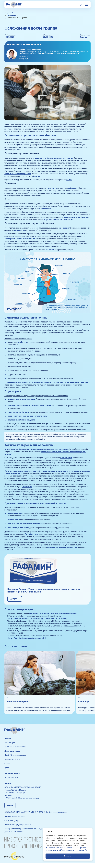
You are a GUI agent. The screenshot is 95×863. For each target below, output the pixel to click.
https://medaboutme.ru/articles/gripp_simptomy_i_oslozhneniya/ (38, 619)
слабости (22, 342)
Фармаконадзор (11, 821)
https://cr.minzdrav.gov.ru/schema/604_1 (27, 638)
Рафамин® (27, 487)
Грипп (6, 768)
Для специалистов (12, 751)
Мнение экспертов (12, 759)
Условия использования (14, 816)
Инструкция (9, 743)
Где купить (15, 599)
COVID (7, 764)
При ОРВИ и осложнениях (15, 755)
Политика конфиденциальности (17, 825)
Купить (10, 805)
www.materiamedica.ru (29, 798)
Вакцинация (66, 458)
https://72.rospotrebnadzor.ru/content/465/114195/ (53, 614)
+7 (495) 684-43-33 (12, 798)
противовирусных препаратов (62, 547)
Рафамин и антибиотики (14, 747)
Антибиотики (31, 534)
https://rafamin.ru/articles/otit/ (58, 220)
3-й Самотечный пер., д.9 (14, 793)
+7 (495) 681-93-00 (12, 778)
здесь (69, 180)
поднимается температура (17, 174)
